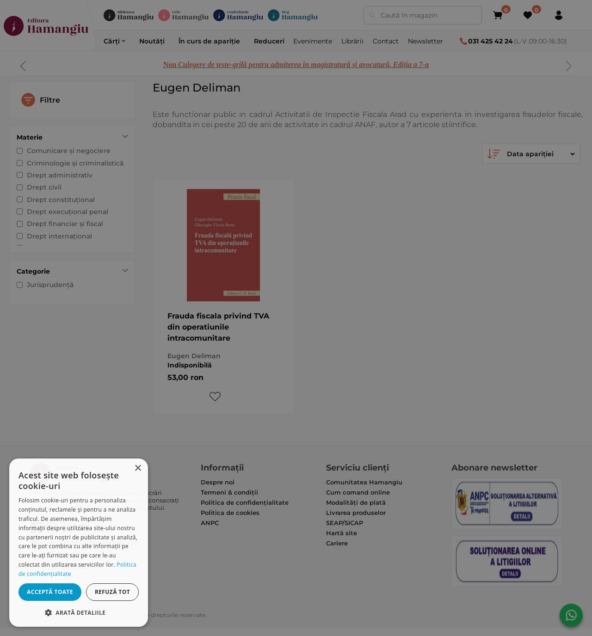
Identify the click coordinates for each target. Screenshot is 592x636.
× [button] (137, 468)
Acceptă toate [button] (50, 592)
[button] (78, 612)
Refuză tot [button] (112, 592)
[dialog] (78, 543)
